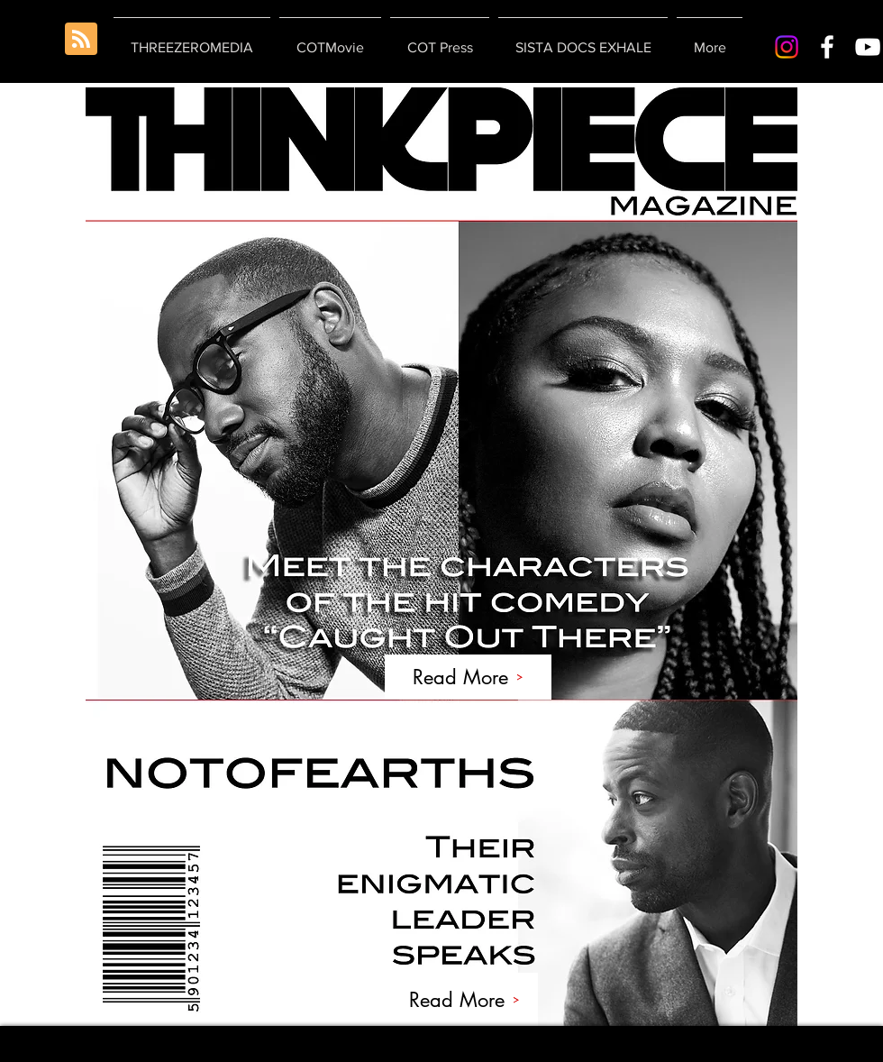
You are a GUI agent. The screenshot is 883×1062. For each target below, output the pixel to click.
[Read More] (468, 677)
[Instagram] (786, 47)
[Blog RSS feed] (81, 40)
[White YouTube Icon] (867, 47)
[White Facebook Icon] (827, 47)
